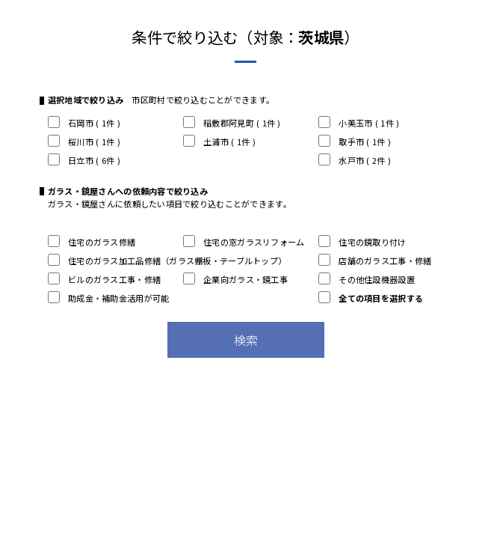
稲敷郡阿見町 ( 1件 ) (232, 123)
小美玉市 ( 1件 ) (358, 123)
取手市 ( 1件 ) (354, 141)
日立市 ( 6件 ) (84, 160)
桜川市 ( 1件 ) (84, 141)
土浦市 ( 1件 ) (219, 141)
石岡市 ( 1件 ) (84, 123)
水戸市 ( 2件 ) (354, 160)
